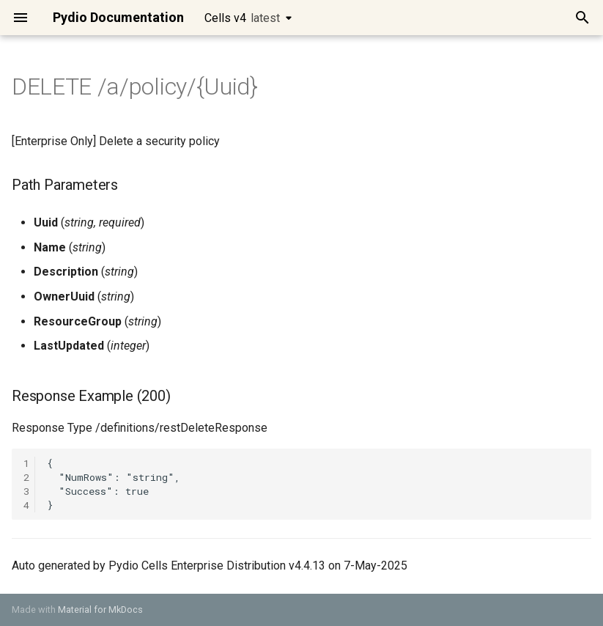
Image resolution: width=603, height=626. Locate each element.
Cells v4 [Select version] (242, 18)
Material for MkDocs (100, 609)
